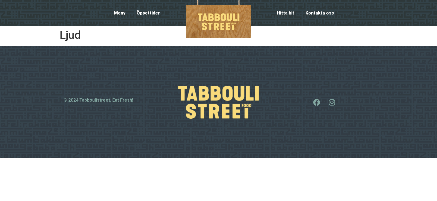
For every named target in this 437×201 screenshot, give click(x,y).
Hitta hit (285, 13)
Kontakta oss (319, 13)
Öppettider (148, 13)
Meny (119, 13)
